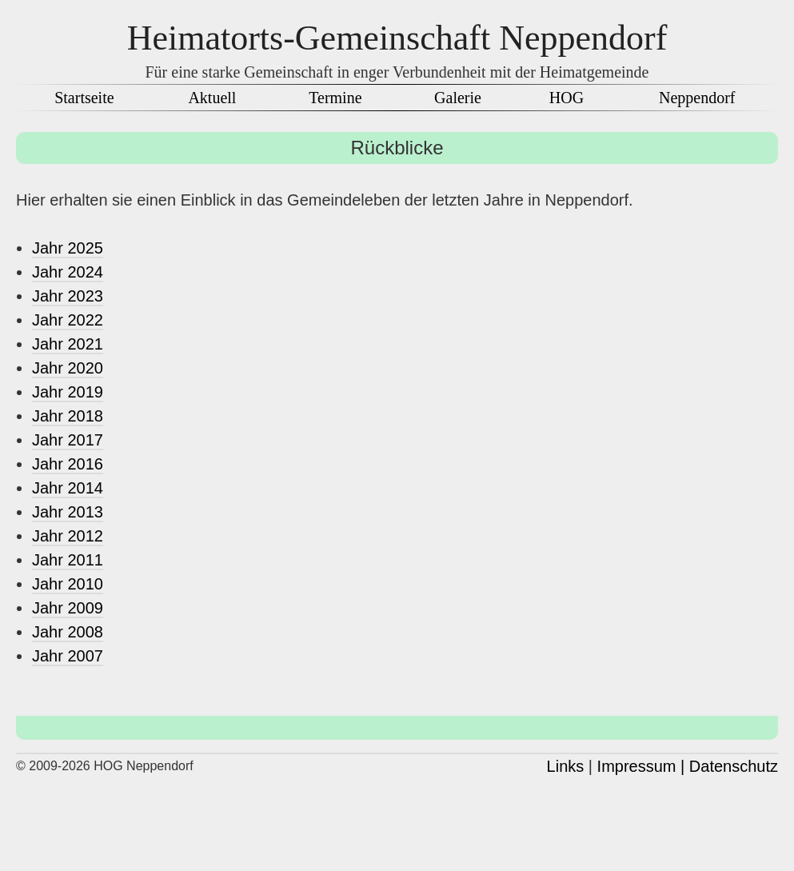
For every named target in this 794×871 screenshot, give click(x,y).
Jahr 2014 (67, 488)
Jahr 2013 (67, 512)
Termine (335, 97)
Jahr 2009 (67, 608)
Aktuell (212, 97)
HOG (566, 97)
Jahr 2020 (67, 368)
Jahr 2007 (67, 656)
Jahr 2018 (67, 416)
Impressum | (641, 766)
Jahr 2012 (67, 536)
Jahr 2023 (67, 296)
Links (566, 766)
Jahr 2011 (67, 560)
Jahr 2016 (67, 464)
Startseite (84, 97)
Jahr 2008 (67, 632)
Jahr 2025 (67, 248)
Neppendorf (697, 97)
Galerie (457, 97)
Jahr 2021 (67, 344)
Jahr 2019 (67, 392)
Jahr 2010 (67, 584)
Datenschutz (733, 766)
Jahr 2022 (67, 320)
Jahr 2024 (67, 272)
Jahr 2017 (67, 440)
